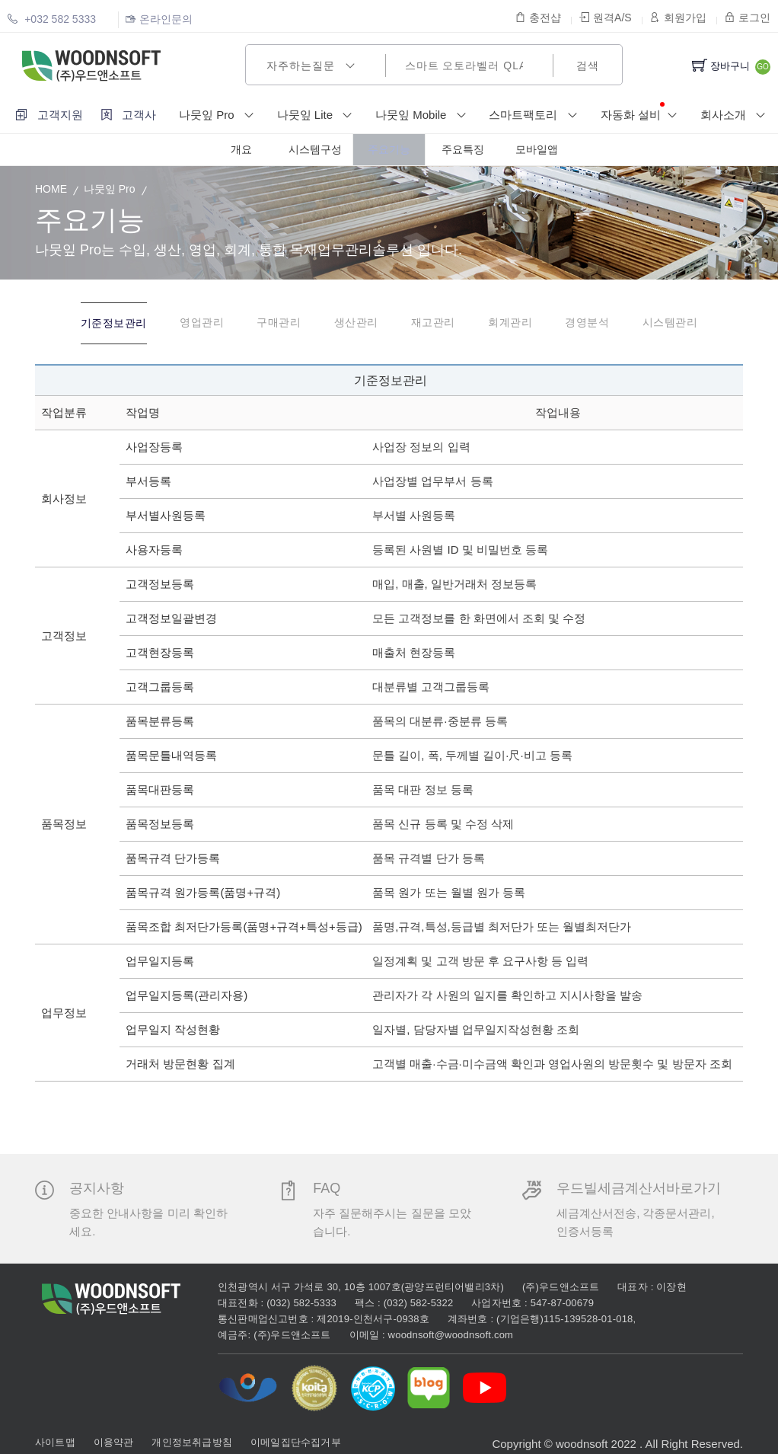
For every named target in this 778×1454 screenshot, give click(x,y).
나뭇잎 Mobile (424, 115)
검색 (587, 65)
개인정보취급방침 (191, 1438)
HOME (51, 190)
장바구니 (721, 66)
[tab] (79, 325)
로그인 (747, 17)
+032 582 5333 (52, 19)
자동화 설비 (642, 114)
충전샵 (538, 17)
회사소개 (736, 115)
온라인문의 (159, 19)
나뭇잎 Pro (219, 115)
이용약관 (114, 1438)
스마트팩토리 (536, 115)
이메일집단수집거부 (295, 1438)
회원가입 (678, 17)
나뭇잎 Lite (318, 115)
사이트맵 (55, 1438)
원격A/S (605, 17)
